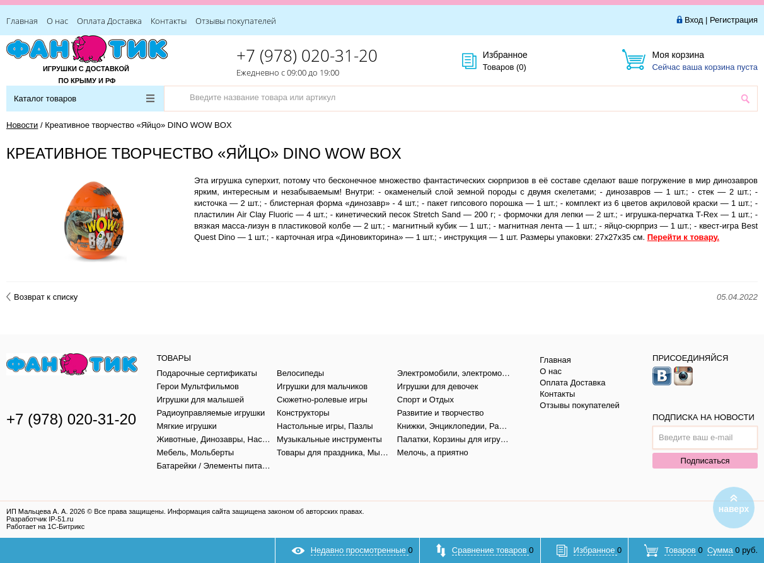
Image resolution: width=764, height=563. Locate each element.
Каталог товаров (84, 98)
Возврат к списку (42, 297)
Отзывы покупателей (235, 20)
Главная (22, 20)
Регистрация (734, 20)
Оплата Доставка (109, 20)
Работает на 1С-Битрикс (45, 526)
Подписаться (705, 460)
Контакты (169, 20)
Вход (694, 20)
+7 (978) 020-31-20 (307, 55)
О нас (57, 20)
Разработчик (39, 519)
